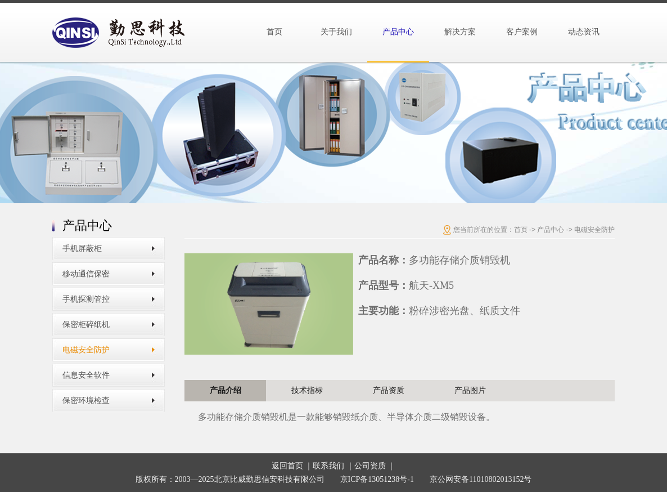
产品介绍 (225, 390)
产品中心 (398, 32)
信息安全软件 (86, 375)
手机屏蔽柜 (82, 248)
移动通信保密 (86, 274)
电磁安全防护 (86, 350)
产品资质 (388, 390)
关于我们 (336, 32)
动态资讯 (584, 32)
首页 (274, 32)
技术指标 (307, 390)
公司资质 (370, 466)
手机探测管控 (86, 299)
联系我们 (328, 466)
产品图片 (470, 390)
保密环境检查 (86, 400)
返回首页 (287, 466)
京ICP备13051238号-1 (377, 479)
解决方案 (460, 32)
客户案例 (522, 32)
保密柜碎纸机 (86, 324)
